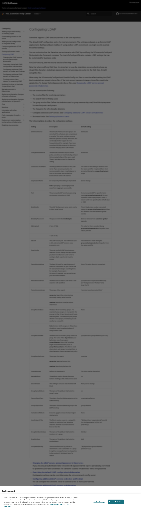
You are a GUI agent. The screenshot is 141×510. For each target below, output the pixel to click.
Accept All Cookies (115, 503)
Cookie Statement (56, 505)
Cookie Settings (99, 503)
